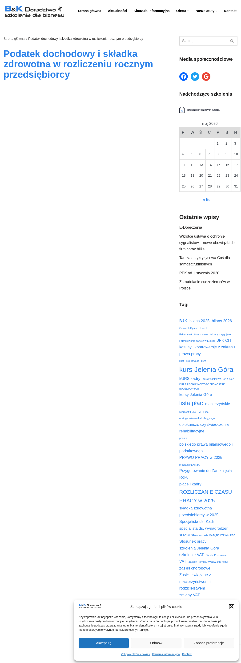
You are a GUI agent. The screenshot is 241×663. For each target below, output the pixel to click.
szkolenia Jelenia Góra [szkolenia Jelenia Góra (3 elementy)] (199, 548)
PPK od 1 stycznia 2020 (199, 273)
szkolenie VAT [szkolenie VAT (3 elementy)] (191, 555)
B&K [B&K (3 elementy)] (183, 321)
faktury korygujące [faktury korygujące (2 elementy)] (220, 334)
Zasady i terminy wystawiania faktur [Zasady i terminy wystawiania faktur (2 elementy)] (208, 561)
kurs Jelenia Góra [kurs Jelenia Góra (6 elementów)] (206, 369)
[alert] (208, 110)
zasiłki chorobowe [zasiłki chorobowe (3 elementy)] (194, 568)
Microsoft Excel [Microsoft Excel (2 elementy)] (187, 412)
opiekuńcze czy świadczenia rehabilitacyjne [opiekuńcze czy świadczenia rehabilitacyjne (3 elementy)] (204, 427)
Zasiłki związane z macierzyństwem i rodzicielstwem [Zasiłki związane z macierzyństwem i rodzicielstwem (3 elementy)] (195, 581)
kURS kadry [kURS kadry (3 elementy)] (189, 378)
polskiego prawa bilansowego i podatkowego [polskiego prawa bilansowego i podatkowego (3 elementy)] (206, 447)
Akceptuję (104, 643)
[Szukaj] (203, 41)
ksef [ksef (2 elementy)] (181, 360)
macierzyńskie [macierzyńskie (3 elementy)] (217, 404)
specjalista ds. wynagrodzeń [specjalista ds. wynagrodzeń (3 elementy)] (204, 528)
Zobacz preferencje (209, 643)
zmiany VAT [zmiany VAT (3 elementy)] (189, 595)
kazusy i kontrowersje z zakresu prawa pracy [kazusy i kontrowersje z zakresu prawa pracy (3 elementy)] (207, 350)
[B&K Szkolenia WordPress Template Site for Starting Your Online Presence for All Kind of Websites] (34, 11)
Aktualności (117, 11)
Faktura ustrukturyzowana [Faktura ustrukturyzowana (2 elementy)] (193, 334)
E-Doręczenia (190, 227)
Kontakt (187, 654)
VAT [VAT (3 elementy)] (182, 561)
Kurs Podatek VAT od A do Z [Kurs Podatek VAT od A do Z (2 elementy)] (218, 379)
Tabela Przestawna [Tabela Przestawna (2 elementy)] (216, 555)
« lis (206, 200)
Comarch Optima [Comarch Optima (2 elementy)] (188, 328)
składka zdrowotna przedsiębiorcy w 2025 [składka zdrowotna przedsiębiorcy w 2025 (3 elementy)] (198, 511)
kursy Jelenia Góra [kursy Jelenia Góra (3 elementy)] (195, 394)
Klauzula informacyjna (166, 654)
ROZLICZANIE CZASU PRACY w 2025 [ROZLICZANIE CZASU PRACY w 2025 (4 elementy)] (205, 496)
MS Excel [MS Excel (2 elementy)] (204, 412)
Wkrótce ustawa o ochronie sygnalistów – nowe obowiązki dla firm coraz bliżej (207, 242)
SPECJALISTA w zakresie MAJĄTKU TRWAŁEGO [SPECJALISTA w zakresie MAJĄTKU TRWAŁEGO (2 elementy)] (207, 535)
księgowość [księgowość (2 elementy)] (192, 360)
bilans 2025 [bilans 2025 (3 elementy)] (199, 321)
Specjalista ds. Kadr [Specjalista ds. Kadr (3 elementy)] (196, 521)
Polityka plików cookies (135, 654)
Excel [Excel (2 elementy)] (204, 328)
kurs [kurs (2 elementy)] (203, 360)
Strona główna (89, 11)
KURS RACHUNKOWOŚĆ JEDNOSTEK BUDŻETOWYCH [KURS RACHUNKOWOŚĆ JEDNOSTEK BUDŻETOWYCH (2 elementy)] (202, 386)
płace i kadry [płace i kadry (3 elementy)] (190, 484)
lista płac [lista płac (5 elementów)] (191, 403)
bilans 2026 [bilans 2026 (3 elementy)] (222, 321)
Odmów (156, 643)
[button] (231, 606)
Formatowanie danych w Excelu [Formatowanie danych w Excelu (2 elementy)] (197, 340)
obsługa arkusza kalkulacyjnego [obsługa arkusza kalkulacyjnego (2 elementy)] (197, 418)
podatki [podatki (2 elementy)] (183, 438)
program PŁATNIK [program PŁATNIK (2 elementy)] (189, 464)
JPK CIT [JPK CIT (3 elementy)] (224, 340)
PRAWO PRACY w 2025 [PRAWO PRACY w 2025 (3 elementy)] (200, 457)
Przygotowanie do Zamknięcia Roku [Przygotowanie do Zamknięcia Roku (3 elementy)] (205, 474)
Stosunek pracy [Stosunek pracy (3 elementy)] (192, 541)
